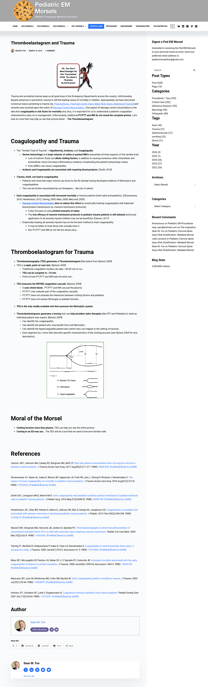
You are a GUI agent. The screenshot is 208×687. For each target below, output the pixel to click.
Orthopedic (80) (160, 113)
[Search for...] (171, 70)
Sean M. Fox (37, 622)
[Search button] (194, 70)
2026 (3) (156, 152)
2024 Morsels (43, 26)
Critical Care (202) (161, 102)
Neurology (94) (159, 109)
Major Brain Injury (104, 104)
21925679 (16, 517)
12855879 (39, 582)
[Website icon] (37, 670)
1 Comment (50, 51)
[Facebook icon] (26, 670)
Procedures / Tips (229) (164, 98)
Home (15, 26)
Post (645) (157, 82)
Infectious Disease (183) (164, 106)
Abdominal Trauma (123, 104)
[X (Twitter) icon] (43, 670)
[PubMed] (115, 466)
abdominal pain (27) (162, 133)
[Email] (56, 629)
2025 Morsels (27, 26)
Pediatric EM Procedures (180, 223)
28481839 (104, 466)
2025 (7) (156, 156)
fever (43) (157, 125)
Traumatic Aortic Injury (82, 104)
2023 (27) (157, 163)
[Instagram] (187, 26)
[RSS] (196, 26)
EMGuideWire (126, 26)
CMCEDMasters (143, 26)
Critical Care (96, 26)
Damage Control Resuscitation (68, 107)
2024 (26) (157, 159)
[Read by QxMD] (128, 466)
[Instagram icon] (49, 670)
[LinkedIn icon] (31, 670)
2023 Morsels (61, 26)
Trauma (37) (158, 129)
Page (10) (157, 86)
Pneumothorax (61, 104)
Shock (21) (157, 140)
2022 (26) (157, 167)
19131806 (93, 549)
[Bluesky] (179, 26)
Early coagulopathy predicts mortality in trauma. (96, 578)
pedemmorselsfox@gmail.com (168, 59)
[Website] (52, 629)
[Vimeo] (192, 26)
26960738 (98, 499)
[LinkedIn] (183, 26)
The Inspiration (160, 26)
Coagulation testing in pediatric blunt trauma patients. (90, 592)
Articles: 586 (29, 676)
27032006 (23, 485)
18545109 (127, 564)
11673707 (45, 596)
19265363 (40, 535)
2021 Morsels (80, 26)
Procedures (111, 26)
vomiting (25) (159, 136)
